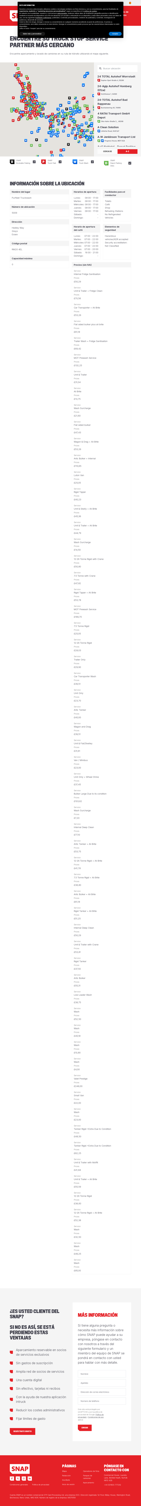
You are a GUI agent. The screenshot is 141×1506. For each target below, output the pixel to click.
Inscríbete (66, 1480)
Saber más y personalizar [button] (32, 34)
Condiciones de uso (96, 1417)
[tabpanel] (117, 106)
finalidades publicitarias (43, 18)
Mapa (64, 1471)
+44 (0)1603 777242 (112, 1485)
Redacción (66, 1475)
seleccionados (62, 13)
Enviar (85, 1428)
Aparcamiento (88, 1483)
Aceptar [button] (115, 34)
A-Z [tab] (127, 151)
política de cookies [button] (90, 11)
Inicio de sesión (68, 1484)
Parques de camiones (87, 1476)
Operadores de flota (91, 1471)
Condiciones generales (19, 1485)
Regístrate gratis (22, 1431)
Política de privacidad (40, 1485)
